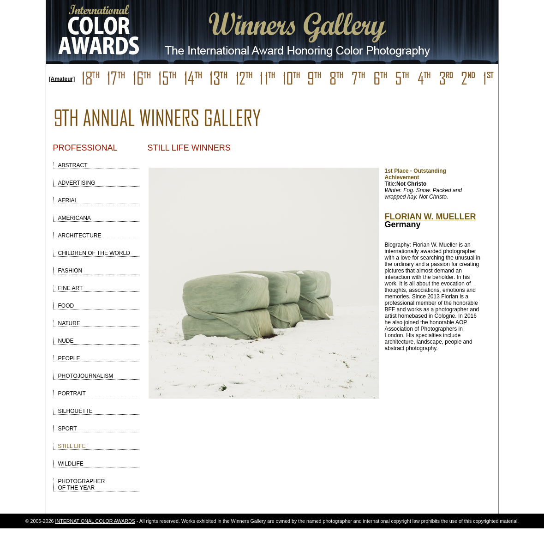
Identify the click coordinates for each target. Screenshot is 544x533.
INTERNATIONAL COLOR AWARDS (95, 521)
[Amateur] (62, 79)
